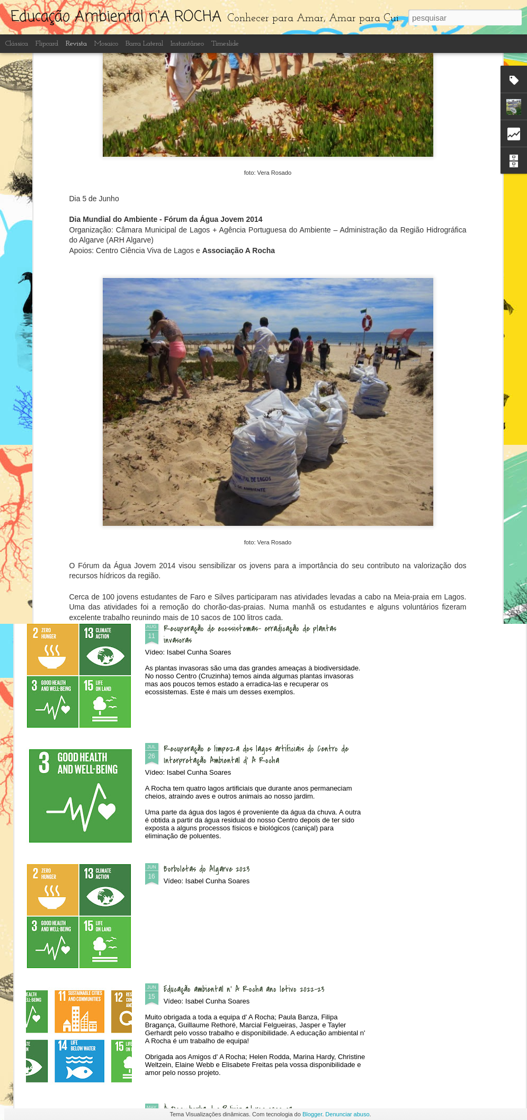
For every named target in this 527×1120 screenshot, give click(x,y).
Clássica (16, 44)
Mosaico (106, 44)
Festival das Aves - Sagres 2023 (451, 424)
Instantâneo (187, 44)
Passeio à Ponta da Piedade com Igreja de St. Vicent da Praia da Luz (212, 430)
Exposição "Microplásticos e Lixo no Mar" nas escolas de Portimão (86, 430)
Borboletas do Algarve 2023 (207, 869)
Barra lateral (144, 44)
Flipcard (46, 44)
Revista (76, 44)
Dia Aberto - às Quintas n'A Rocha (220, 508)
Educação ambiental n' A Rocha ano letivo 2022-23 (244, 989)
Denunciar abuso (347, 1114)
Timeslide (225, 44)
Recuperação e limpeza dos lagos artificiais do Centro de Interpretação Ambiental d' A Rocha (256, 754)
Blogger (312, 1114)
